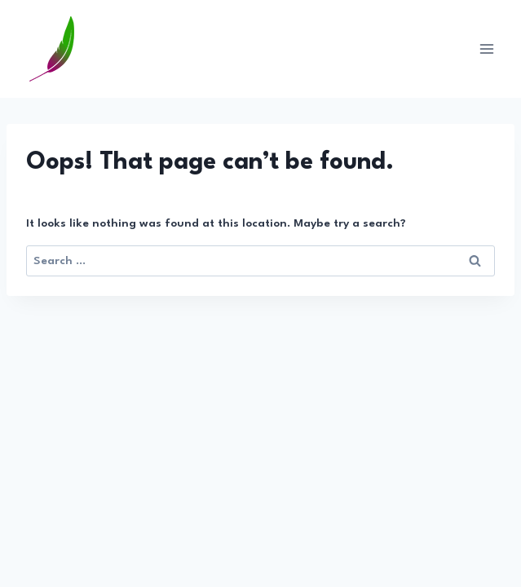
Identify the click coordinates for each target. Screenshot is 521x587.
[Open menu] (486, 48)
